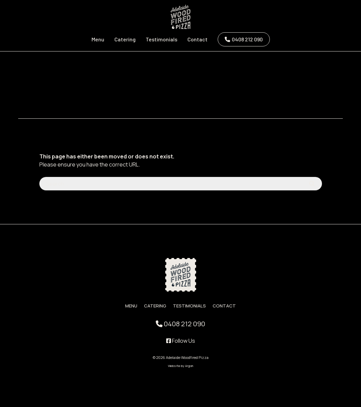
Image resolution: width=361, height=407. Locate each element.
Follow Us (180, 340)
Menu (98, 39)
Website (174, 366)
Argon (189, 366)
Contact (197, 39)
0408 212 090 (247, 39)
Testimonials (161, 39)
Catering (125, 39)
